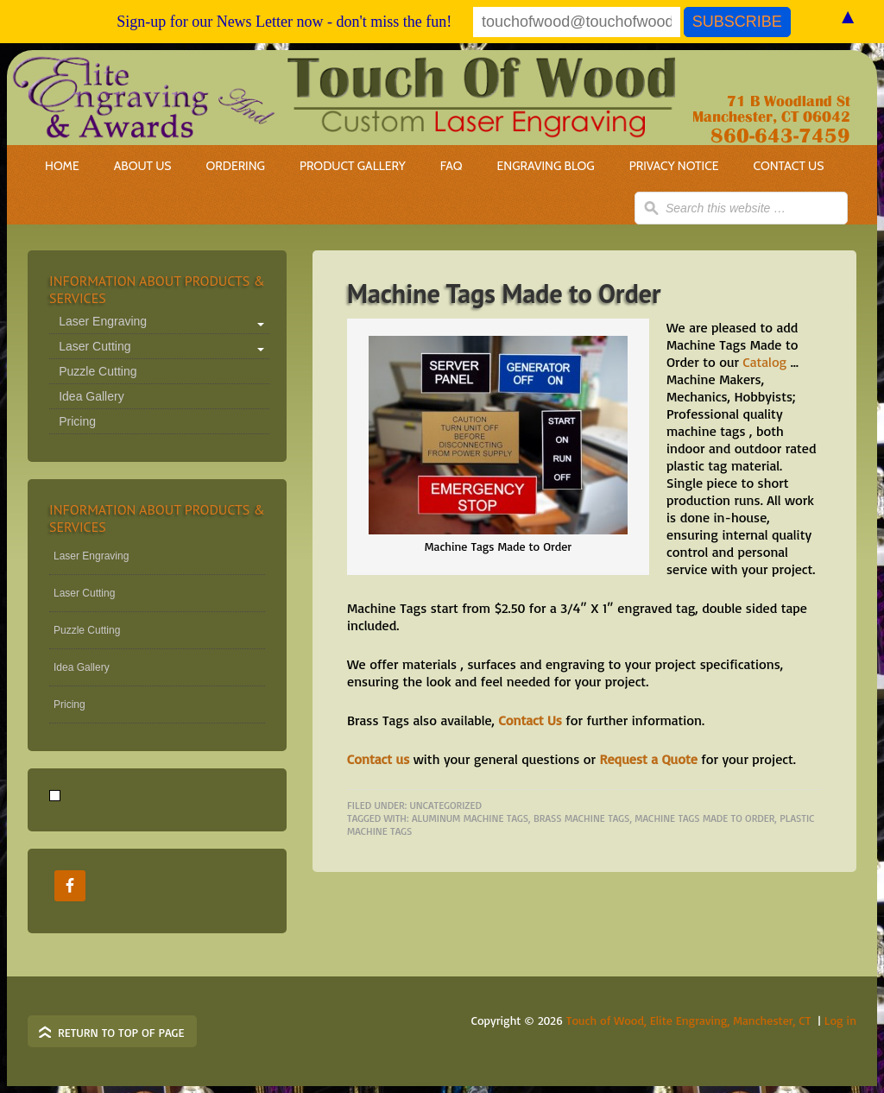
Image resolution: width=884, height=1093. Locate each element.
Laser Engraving (103, 321)
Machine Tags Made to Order (504, 293)
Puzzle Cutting (97, 371)
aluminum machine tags (470, 818)
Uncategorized (446, 805)
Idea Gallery (91, 396)
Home (62, 166)
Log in (840, 1020)
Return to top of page (121, 1032)
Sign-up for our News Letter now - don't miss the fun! (284, 21)
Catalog (764, 361)
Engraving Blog (546, 166)
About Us (143, 166)
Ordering (226, 166)
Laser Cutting (94, 346)
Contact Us (789, 166)
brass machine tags (581, 818)
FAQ (451, 166)
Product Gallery (353, 166)
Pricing (77, 421)
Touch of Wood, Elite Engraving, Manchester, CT (688, 1020)
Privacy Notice (674, 166)
